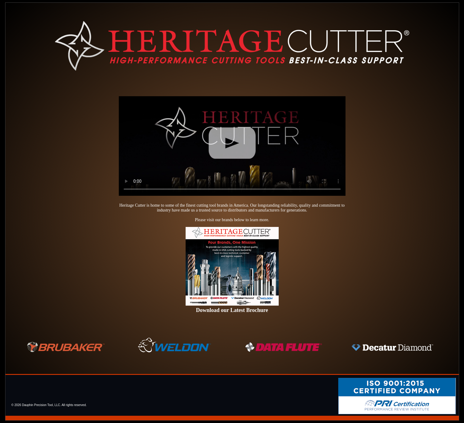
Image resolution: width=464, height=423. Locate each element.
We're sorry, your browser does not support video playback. (232, 146)
